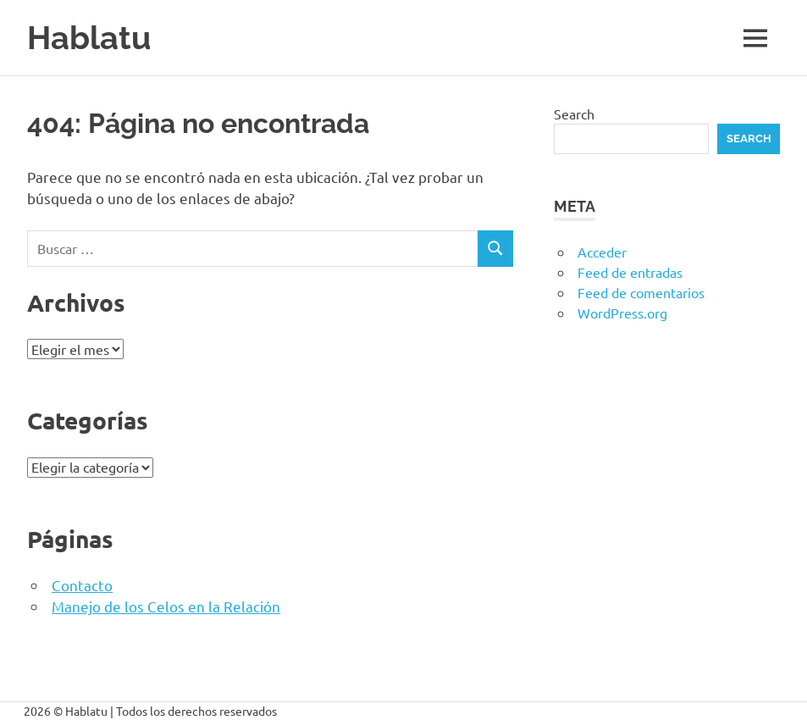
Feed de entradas (630, 271)
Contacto (82, 585)
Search (574, 113)
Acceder (602, 251)
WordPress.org (622, 312)
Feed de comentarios (641, 292)
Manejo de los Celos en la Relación (166, 606)
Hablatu (89, 38)
